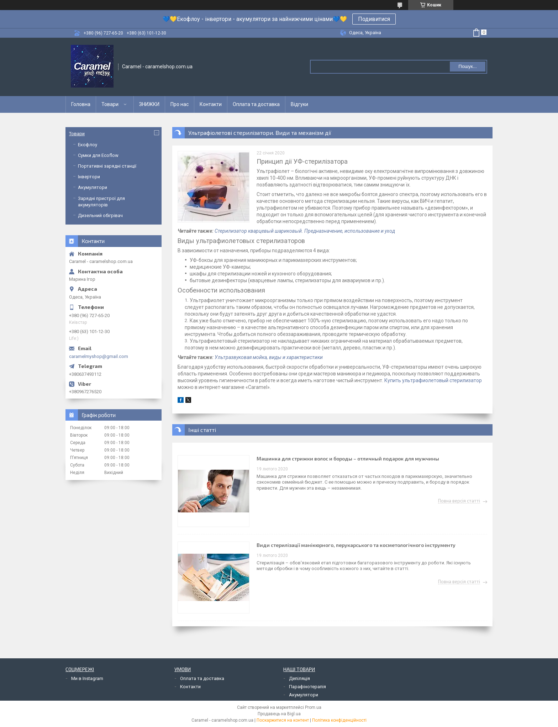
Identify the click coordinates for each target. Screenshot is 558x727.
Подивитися (374, 19)
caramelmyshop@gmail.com (98, 356)
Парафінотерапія (307, 686)
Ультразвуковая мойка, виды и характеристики (269, 357)
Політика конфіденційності (339, 720)
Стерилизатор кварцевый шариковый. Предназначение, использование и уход (305, 231)
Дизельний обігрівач (100, 215)
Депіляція (299, 678)
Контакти (211, 104)
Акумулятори (92, 187)
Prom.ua (313, 707)
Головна (80, 104)
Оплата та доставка (256, 104)
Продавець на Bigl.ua (279, 713)
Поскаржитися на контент (283, 720)
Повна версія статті (459, 501)
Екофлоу (87, 144)
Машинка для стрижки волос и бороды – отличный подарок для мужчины (348, 458)
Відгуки (299, 104)
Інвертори (89, 176)
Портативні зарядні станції (107, 166)
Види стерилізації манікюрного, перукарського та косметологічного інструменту (356, 545)
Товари (110, 104)
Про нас (179, 104)
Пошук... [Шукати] (467, 66)
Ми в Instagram (87, 678)
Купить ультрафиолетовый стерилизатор (433, 380)
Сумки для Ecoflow (98, 155)
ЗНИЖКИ (149, 104)
